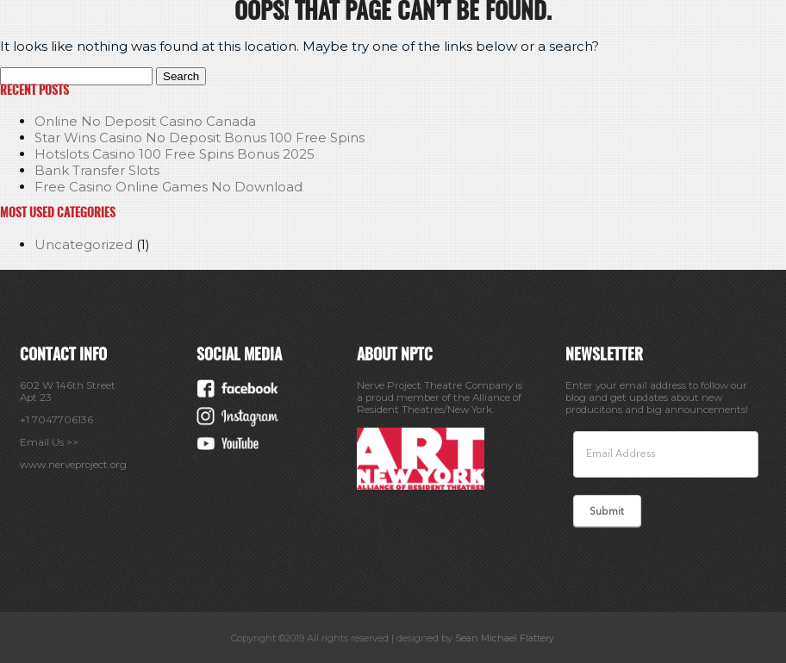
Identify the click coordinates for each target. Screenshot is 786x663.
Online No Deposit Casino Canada (145, 121)
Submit (607, 512)
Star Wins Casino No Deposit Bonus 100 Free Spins (199, 137)
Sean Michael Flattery (504, 638)
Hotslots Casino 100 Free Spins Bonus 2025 (174, 154)
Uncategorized (83, 244)
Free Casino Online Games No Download (168, 186)
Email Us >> (49, 442)
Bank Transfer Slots (96, 170)
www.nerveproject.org (73, 465)
